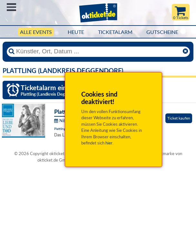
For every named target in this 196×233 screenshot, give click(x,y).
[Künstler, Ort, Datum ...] (98, 51)
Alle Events (36, 32)
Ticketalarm (115, 32)
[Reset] (185, 51)
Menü (11, 7)
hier (109, 142)
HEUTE (76, 32)
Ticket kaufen (178, 118)
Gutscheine (162, 32)
